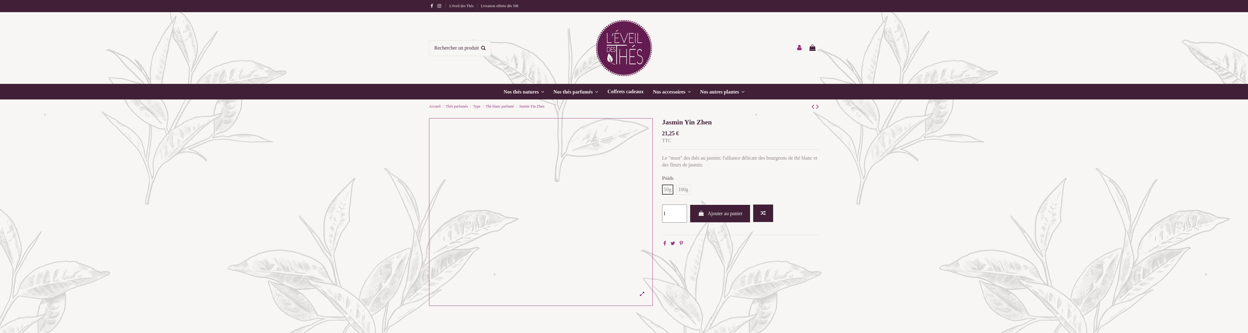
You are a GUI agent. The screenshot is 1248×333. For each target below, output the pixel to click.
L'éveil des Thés (462, 6)
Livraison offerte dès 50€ (500, 6)
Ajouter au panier (720, 213)
